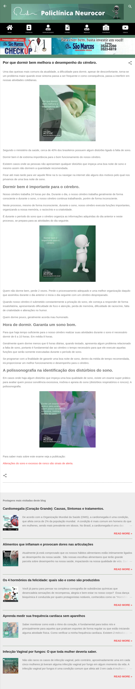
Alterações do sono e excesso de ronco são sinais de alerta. (38, 463)
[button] (130, 63)
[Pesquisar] (130, 7)
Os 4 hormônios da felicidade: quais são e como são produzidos (51, 580)
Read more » (123, 533)
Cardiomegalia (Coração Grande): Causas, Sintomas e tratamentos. (53, 508)
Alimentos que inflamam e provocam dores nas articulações (48, 544)
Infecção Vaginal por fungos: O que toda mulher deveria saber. (50, 651)
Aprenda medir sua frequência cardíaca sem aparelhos (44, 616)
